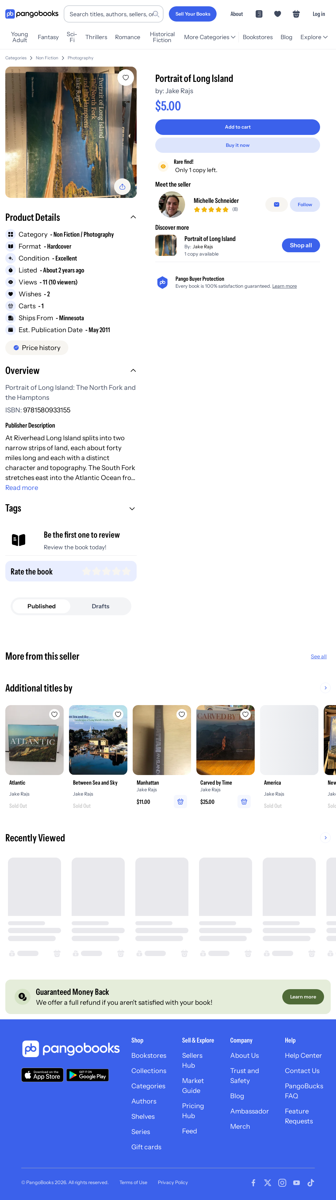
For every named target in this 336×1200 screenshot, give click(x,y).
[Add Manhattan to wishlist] (181, 714)
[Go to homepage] (31, 14)
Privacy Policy (173, 1182)
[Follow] (305, 204)
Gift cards (146, 1147)
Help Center (303, 1055)
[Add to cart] (237, 127)
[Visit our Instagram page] (282, 1183)
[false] (276, 204)
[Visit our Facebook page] (253, 1183)
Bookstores (258, 36)
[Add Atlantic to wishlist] (54, 714)
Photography (81, 57)
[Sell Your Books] (193, 14)
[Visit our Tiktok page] (311, 1183)
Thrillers (96, 36)
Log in (319, 13)
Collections (148, 1071)
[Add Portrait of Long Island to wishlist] (125, 77)
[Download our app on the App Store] (42, 1075)
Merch (240, 1126)
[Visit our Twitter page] (268, 1183)
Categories (16, 57)
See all (319, 656)
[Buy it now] (237, 145)
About (237, 13)
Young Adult (19, 37)
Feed (189, 1131)
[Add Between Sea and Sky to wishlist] (118, 714)
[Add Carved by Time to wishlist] (245, 714)
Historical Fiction (162, 37)
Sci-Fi (72, 37)
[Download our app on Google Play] (87, 1075)
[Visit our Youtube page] (297, 1183)
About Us (244, 1055)
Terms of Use (133, 1182)
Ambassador (249, 1111)
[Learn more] (303, 996)
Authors (143, 1101)
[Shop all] (301, 245)
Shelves (143, 1116)
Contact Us (302, 1071)
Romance (127, 36)
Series (140, 1132)
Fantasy (48, 36)
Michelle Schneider (216, 201)
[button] (71, 218)
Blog (287, 36)
